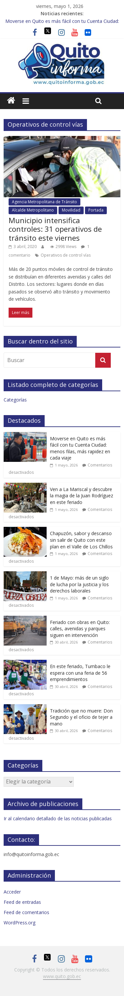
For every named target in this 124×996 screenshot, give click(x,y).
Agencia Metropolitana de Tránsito (44, 202)
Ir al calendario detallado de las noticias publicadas (58, 818)
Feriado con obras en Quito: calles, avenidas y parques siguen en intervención (80, 628)
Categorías (15, 400)
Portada (95, 210)
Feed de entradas (22, 902)
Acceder (12, 892)
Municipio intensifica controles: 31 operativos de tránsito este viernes (55, 229)
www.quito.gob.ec (62, 976)
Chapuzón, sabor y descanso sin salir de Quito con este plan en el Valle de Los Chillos (81, 539)
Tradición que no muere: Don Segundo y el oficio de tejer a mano (81, 717)
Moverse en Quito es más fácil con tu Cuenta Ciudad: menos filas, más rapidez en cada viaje (80, 448)
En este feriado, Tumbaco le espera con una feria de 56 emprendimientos (80, 672)
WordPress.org (19, 922)
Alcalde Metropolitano (33, 210)
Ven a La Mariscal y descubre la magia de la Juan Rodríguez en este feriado (81, 495)
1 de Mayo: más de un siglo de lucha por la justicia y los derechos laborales (79, 584)
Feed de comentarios (26, 912)
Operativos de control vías (66, 255)
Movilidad (71, 210)
